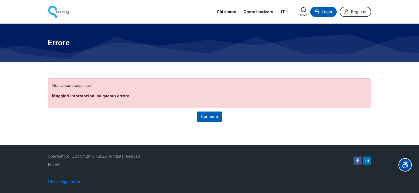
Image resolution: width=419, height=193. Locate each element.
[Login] (323, 12)
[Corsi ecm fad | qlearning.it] (58, 11)
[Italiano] (285, 12)
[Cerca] (303, 12)
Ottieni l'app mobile (64, 181)
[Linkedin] (367, 161)
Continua (209, 116)
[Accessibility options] (405, 165)
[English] (54, 165)
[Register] (355, 12)
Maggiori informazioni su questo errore (90, 96)
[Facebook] (358, 161)
